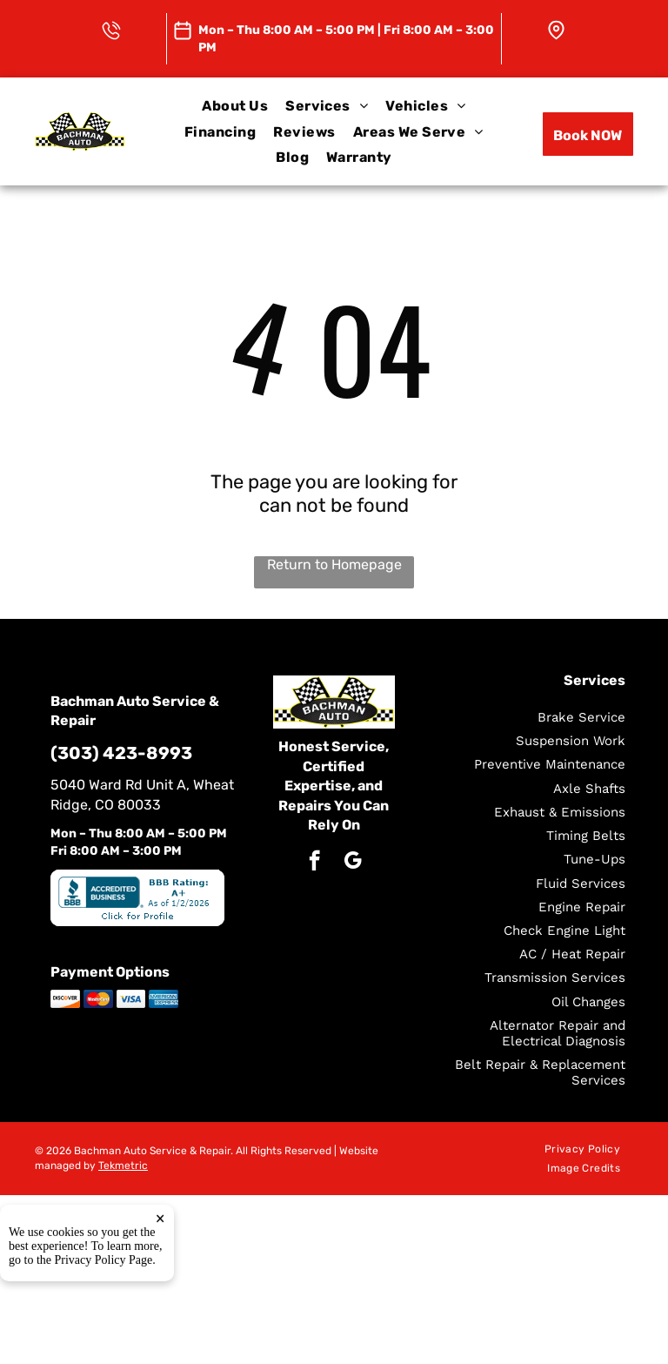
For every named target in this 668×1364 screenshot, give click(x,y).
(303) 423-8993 (121, 752)
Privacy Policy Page (104, 1293)
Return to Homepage (334, 564)
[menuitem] (235, 105)
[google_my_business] (352, 862)
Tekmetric (123, 1165)
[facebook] (314, 862)
